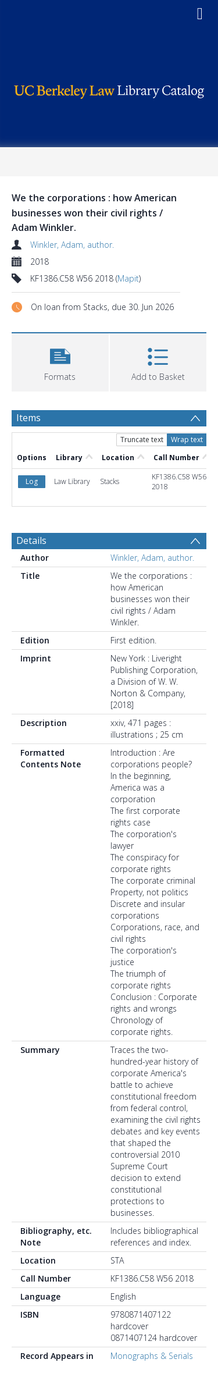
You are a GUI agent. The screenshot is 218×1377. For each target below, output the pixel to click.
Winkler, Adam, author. (72, 244)
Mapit (128, 278)
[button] (60, 361)
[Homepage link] (109, 88)
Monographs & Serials (151, 1355)
